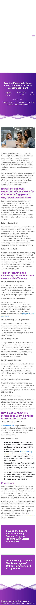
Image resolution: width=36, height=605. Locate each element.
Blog (20, 99)
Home (14, 99)
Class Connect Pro (7, 426)
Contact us (30, 515)
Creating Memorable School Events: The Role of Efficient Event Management (18, 103)
